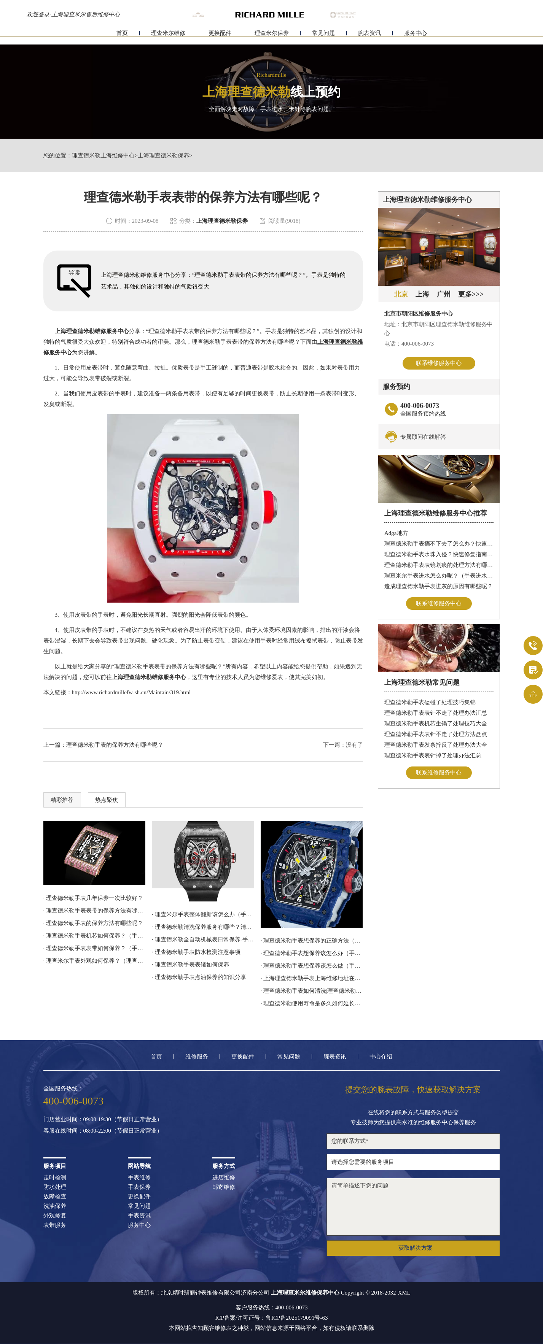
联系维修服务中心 (439, 363)
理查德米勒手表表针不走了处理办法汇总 (435, 713)
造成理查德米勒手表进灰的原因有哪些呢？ (438, 586)
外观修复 (54, 1216)
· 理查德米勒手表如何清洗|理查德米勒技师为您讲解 (312, 991)
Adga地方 (396, 533)
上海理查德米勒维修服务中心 (92, 331)
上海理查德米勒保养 (163, 156)
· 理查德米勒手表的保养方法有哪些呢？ (93, 923)
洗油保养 (54, 1206)
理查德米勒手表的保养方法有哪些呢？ (114, 745)
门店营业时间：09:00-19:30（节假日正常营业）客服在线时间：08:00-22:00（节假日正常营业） (102, 1125)
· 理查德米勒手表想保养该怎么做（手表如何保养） (312, 966)
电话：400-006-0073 (409, 344)
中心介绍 (380, 1057)
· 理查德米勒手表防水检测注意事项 (196, 952)
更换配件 (220, 37)
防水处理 (54, 1187)
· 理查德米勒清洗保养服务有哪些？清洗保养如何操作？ (203, 927)
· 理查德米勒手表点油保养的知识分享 (199, 977)
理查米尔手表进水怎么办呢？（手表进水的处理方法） (439, 576)
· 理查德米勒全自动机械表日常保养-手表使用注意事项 (203, 939)
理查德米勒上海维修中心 (103, 156)
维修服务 (196, 1057)
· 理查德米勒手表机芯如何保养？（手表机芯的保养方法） (94, 936)
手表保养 (139, 1187)
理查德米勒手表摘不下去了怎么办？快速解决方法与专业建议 (439, 544)
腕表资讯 (369, 37)
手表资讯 (139, 1216)
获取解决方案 (415, 1248)
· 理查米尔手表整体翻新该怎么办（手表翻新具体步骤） (203, 914)
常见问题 (323, 37)
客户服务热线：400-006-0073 (272, 1308)
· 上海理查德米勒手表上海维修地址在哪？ (312, 978)
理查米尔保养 (272, 37)
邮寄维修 (223, 1187)
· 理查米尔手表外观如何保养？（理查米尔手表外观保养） (94, 961)
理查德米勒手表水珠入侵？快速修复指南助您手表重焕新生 (439, 554)
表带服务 (54, 1225)
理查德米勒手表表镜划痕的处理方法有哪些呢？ (439, 565)
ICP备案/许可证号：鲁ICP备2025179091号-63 (271, 1318)
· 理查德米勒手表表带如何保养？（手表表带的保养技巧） (94, 948)
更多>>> (471, 294)
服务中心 (415, 37)
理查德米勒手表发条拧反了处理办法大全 (435, 745)
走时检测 (54, 1178)
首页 (122, 37)
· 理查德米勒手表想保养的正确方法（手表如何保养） (312, 941)
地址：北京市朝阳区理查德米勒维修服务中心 (438, 328)
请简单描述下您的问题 (413, 1207)
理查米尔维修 (168, 37)
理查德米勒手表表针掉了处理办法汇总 (432, 755)
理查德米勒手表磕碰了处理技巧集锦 (430, 702)
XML (404, 1293)
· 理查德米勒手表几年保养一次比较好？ (93, 898)
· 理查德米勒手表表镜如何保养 (190, 965)
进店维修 (223, 1178)
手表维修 (139, 1178)
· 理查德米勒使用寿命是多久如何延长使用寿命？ (312, 1003)
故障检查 (54, 1197)
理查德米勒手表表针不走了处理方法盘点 (435, 734)
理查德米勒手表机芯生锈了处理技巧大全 (435, 723)
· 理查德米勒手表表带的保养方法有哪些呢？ (94, 911)
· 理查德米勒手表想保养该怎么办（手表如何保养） (312, 953)
